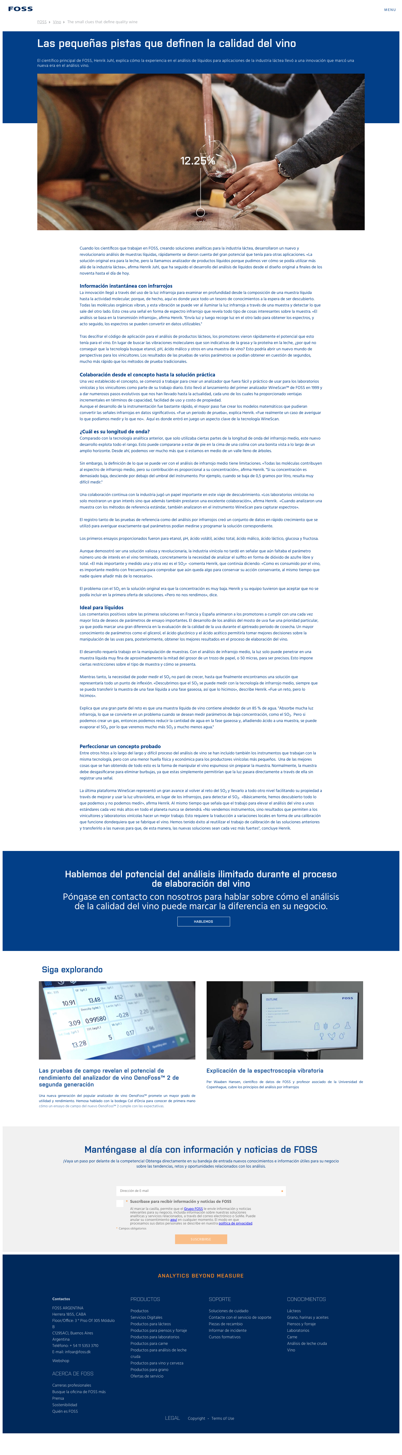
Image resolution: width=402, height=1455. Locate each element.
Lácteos (294, 1311)
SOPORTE (220, 1299)
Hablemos (203, 921)
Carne (292, 1337)
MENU (390, 10)
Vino (57, 22)
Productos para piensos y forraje (159, 1330)
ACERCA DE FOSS (73, 1373)
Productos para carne (149, 1343)
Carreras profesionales (71, 1385)
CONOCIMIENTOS (306, 1299)
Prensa (58, 1398)
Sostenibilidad (64, 1405)
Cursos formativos (225, 1337)
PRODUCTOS (145, 1299)
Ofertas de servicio (147, 1376)
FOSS (42, 22)
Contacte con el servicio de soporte (240, 1317)
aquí (173, 1220)
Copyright (196, 1418)
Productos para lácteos (151, 1324)
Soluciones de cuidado (229, 1311)
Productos (140, 1311)
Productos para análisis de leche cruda (159, 1353)
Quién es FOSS (65, 1411)
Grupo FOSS (193, 1209)
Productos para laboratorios (155, 1337)
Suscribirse (201, 1239)
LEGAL (172, 1417)
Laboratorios (298, 1330)
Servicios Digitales (147, 1317)
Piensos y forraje (301, 1324)
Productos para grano (150, 1370)
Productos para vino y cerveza (157, 1363)
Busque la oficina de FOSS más (79, 1392)
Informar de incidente (228, 1330)
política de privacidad (235, 1224)
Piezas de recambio (226, 1324)
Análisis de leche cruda (307, 1343)
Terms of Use (223, 1418)
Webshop (60, 1361)
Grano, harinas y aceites (308, 1317)
